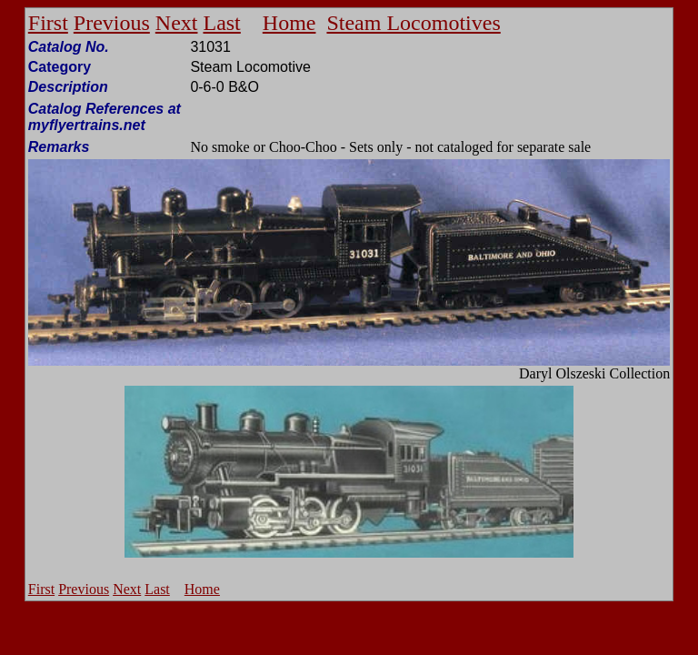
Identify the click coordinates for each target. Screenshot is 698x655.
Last (221, 23)
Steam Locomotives (413, 23)
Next (176, 23)
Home (289, 23)
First (48, 23)
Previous (112, 23)
